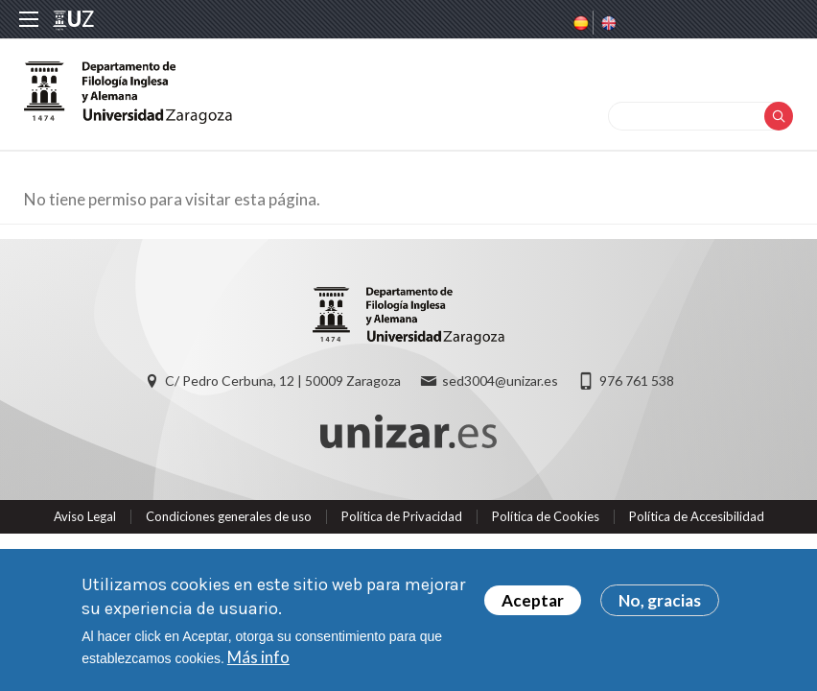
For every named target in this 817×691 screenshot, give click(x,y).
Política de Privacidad (401, 516)
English (607, 23)
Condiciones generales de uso (229, 516)
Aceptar (533, 601)
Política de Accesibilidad (696, 516)
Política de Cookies (545, 516)
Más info (258, 658)
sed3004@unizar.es (500, 380)
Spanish (579, 23)
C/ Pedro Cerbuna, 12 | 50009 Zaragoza (283, 380)
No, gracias (660, 601)
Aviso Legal (85, 516)
